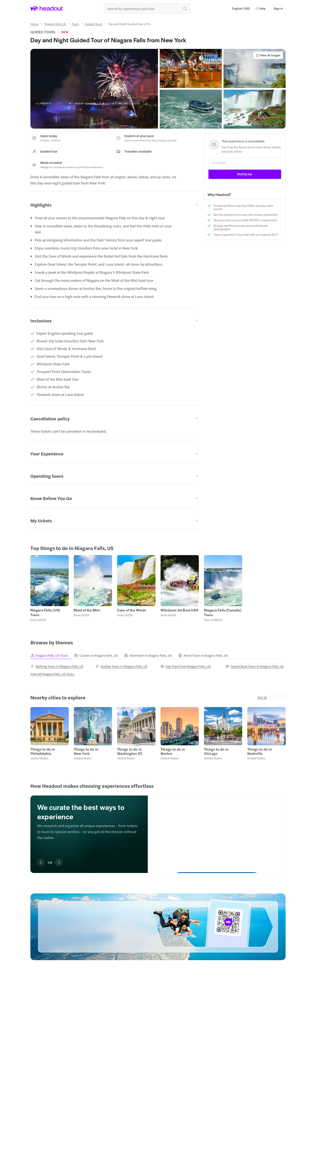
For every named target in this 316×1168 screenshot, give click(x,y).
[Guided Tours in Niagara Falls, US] (121, 666)
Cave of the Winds (131, 610)
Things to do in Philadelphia (42, 751)
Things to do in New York (86, 751)
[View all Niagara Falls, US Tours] (52, 674)
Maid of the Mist (87, 610)
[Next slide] (59, 862)
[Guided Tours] (93, 24)
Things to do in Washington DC (129, 751)
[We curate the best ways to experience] (217, 829)
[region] (158, 588)
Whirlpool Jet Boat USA (179, 610)
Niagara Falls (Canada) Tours (222, 612)
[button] (260, 8)
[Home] (34, 24)
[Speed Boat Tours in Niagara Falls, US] (255, 666)
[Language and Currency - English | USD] (240, 8)
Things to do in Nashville (259, 751)
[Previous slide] (41, 862)
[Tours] (75, 24)
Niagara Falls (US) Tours (45, 612)
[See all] (262, 697)
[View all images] (268, 55)
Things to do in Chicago (216, 751)
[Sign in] (278, 8)
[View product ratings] (64, 32)
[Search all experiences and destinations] (147, 8)
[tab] (52, 655)
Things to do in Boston (173, 751)
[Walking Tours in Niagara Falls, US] (56, 666)
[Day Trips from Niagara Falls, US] (186, 666)
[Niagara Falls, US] (55, 24)
